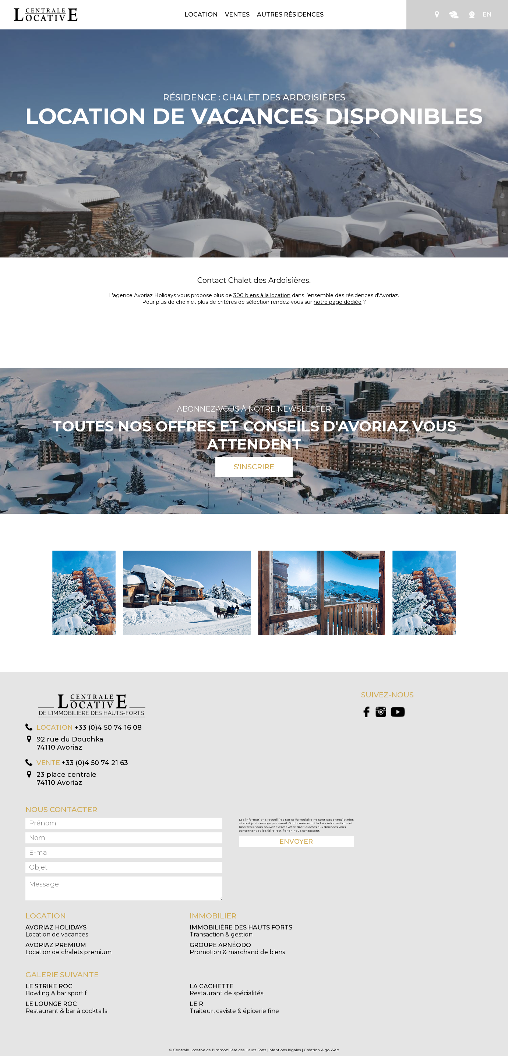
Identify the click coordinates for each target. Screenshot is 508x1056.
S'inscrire (254, 466)
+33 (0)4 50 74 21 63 (95, 763)
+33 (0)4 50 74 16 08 (108, 727)
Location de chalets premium (68, 949)
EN (487, 14)
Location (201, 14)
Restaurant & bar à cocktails (66, 1007)
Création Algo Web (321, 1050)
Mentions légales (285, 1050)
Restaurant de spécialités (226, 990)
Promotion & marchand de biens (237, 949)
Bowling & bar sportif (56, 990)
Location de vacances (56, 931)
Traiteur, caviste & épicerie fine (234, 1007)
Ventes (237, 14)
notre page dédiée (337, 302)
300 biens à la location (261, 295)
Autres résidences (290, 14)
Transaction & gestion (241, 931)
